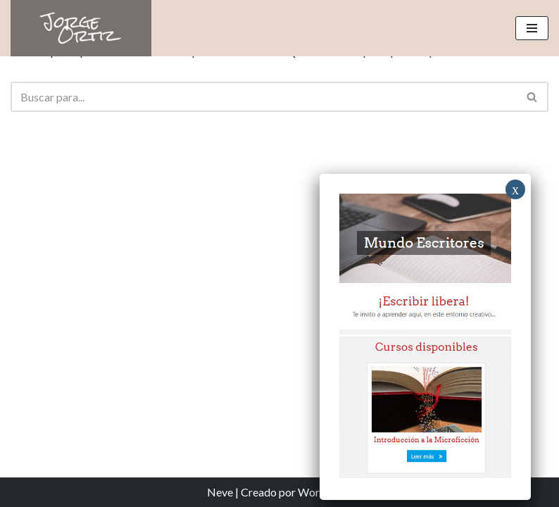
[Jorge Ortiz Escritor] (81, 28)
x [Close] (515, 189)
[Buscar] (264, 97)
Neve (220, 492)
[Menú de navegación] (531, 28)
